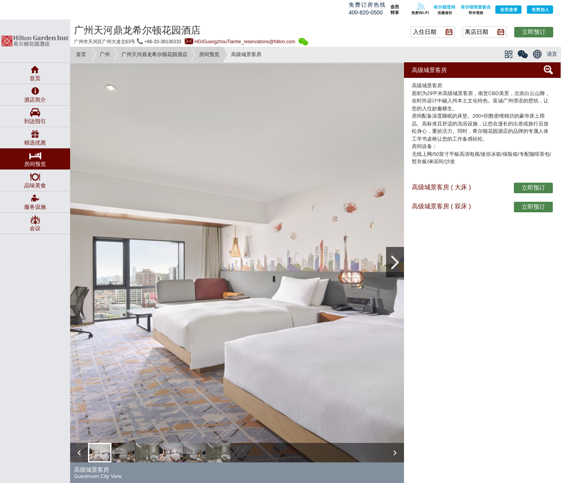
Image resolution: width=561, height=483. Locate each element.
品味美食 (35, 185)
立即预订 (533, 31)
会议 (35, 228)
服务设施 (35, 207)
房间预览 (209, 54)
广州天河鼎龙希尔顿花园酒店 (154, 54)
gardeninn (35, 40)
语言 (552, 54)
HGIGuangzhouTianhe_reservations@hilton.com (244, 41)
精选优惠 (35, 142)
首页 (81, 54)
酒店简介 (35, 100)
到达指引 (35, 121)
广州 (105, 54)
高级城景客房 (429, 70)
